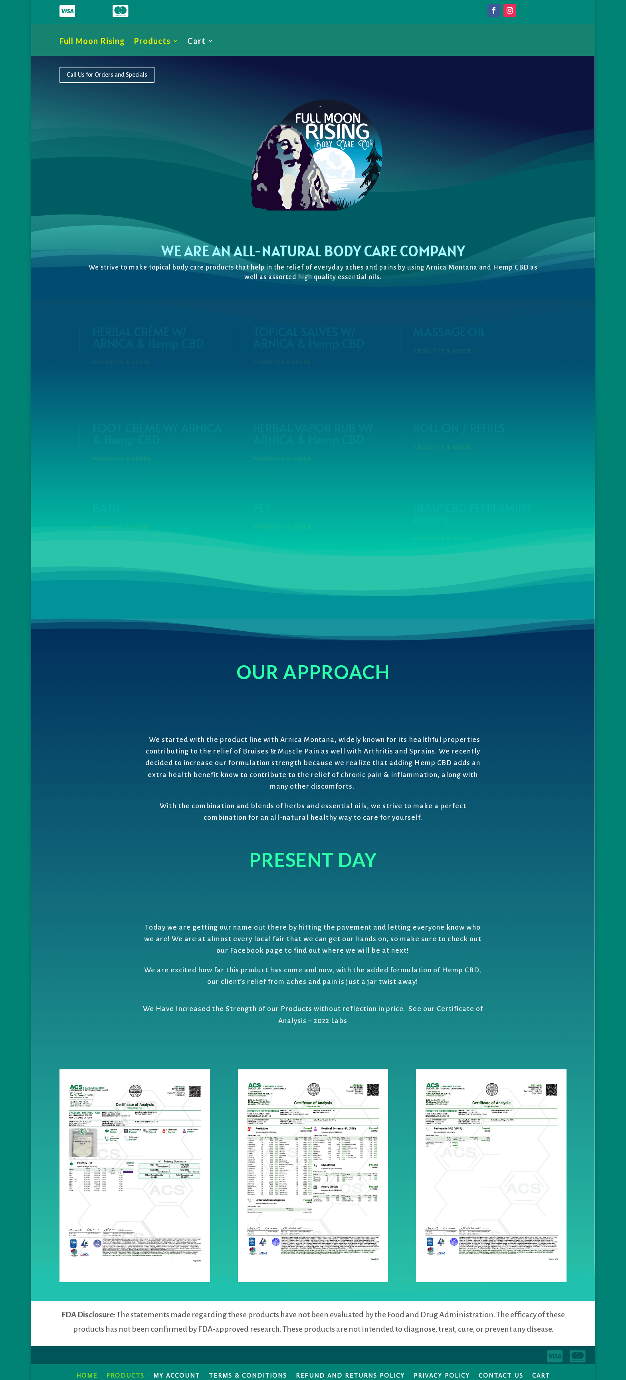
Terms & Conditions (248, 1375)
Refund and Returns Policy (350, 1375)
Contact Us (501, 1375)
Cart (196, 41)
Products (152, 41)
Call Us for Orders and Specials (107, 74)
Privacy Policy (442, 1375)
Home (86, 1375)
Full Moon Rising (92, 41)
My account (176, 1375)
